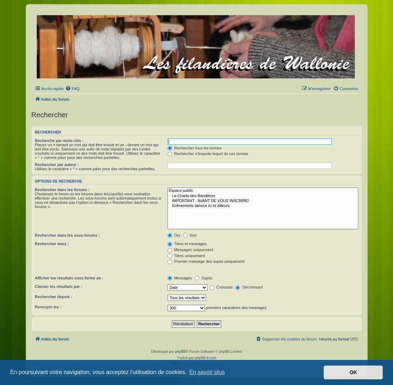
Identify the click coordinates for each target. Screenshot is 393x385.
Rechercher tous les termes (195, 148)
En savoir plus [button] (207, 372)
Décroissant (249, 287)
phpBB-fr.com (205, 358)
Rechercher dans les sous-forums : (67, 235)
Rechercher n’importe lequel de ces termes (208, 154)
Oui (174, 235)
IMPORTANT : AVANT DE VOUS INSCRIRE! (263, 201)
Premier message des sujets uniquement (206, 261)
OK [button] (353, 372)
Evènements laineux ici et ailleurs (263, 205)
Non (190, 235)
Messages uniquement (190, 250)
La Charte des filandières (263, 196)
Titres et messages (187, 244)
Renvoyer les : (48, 307)
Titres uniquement (186, 256)
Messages (180, 278)
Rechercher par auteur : (57, 164)
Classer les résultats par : (58, 286)
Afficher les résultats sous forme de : (69, 278)
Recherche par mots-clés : (59, 140)
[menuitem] (72, 88)
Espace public (263, 190)
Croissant (221, 287)
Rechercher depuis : (53, 297)
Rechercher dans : (52, 244)
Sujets (203, 278)
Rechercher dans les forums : (62, 190)
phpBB (180, 352)
